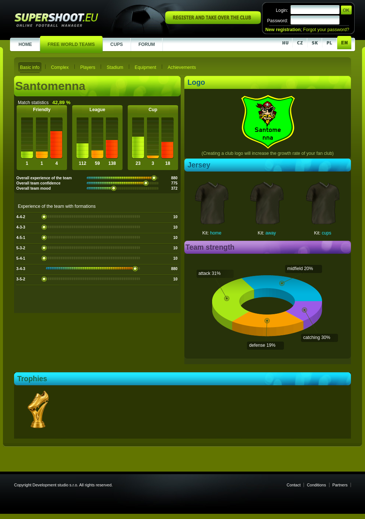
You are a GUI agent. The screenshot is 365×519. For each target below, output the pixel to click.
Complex (60, 67)
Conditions (316, 485)
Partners (340, 485)
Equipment (145, 67)
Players (88, 67)
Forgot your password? (326, 29)
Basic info (30, 67)
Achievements (182, 67)
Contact (294, 485)
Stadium (115, 67)
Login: (282, 10)
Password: (277, 20)
